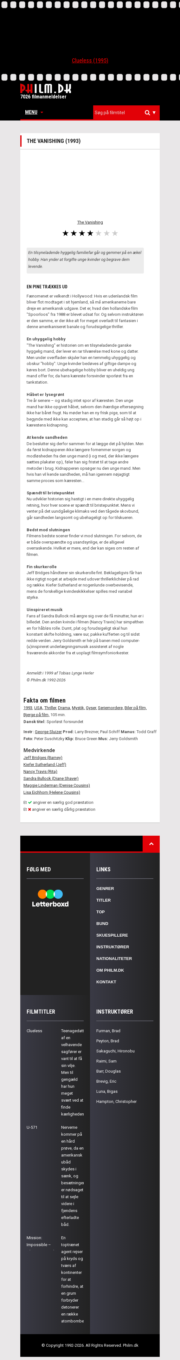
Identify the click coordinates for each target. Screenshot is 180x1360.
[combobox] (126, 112)
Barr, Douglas (108, 1071)
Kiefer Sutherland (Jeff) (44, 764)
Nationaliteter (114, 958)
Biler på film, (136, 707)
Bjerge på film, (36, 714)
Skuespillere (112, 935)
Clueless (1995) (90, 60)
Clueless (34, 1030)
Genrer (105, 888)
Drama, (64, 707)
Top (100, 912)
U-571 (32, 1127)
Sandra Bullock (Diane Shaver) (51, 778)
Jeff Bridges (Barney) (42, 757)
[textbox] (128, 112)
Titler (103, 900)
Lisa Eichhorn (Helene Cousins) (51, 792)
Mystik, (78, 707)
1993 (27, 707)
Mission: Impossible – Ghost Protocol (40, 1244)
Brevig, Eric (106, 1081)
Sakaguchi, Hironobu (115, 1051)
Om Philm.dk (110, 970)
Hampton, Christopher (116, 1101)
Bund (102, 923)
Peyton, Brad (107, 1041)
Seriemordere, (111, 707)
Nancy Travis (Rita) (40, 771)
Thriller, (50, 707)
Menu (34, 112)
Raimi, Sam (106, 1061)
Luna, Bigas (107, 1091)
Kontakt (106, 982)
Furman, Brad (108, 1030)
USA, (38, 707)
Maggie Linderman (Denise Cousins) (56, 785)
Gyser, (91, 707)
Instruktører (112, 947)
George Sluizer (48, 731)
